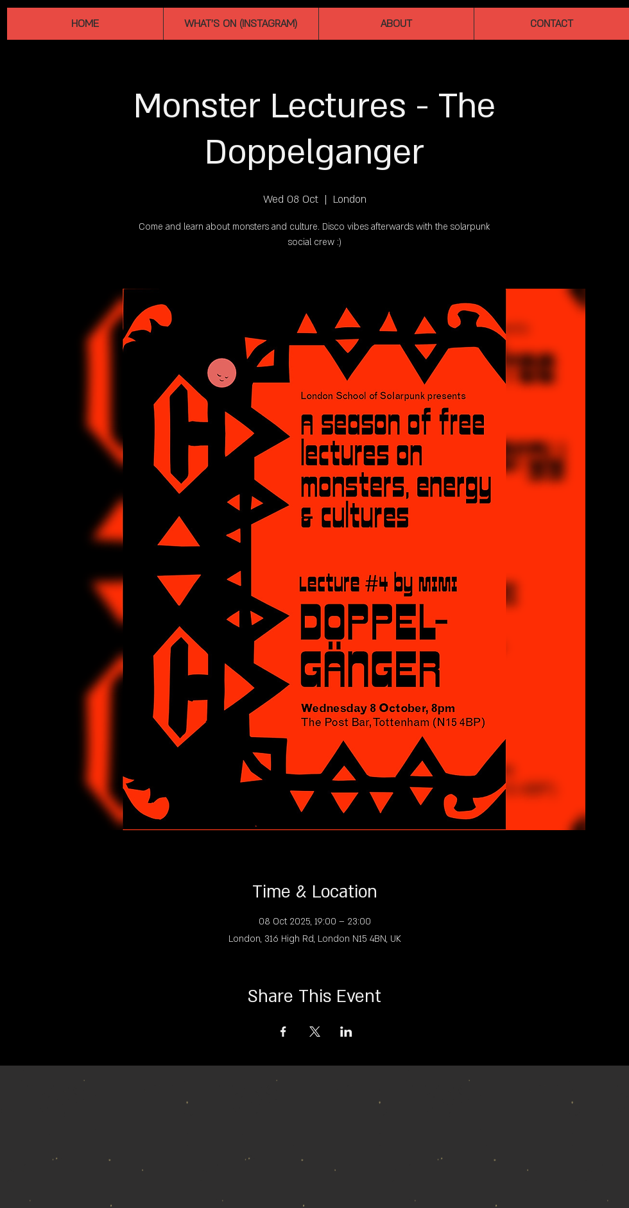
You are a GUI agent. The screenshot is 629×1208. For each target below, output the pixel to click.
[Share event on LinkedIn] (346, 1031)
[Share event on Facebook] (283, 1031)
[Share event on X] (315, 1031)
